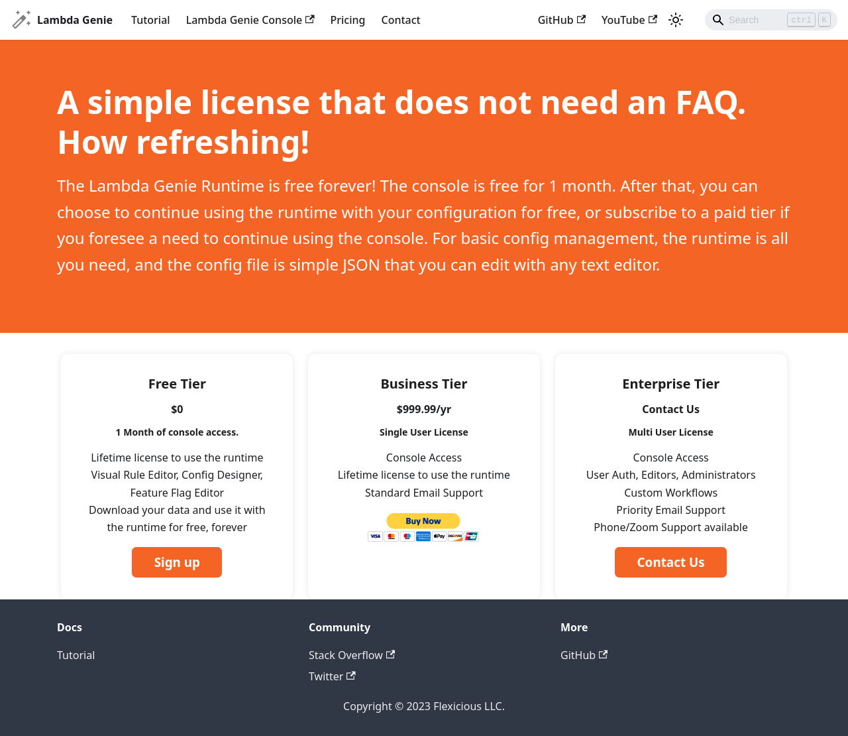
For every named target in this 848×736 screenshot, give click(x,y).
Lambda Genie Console (250, 20)
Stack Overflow (352, 655)
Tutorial (150, 20)
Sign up (177, 562)
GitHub (562, 20)
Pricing (348, 20)
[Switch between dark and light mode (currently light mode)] (675, 20)
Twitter (332, 676)
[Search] (771, 20)
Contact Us (670, 562)
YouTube (629, 20)
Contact (401, 20)
